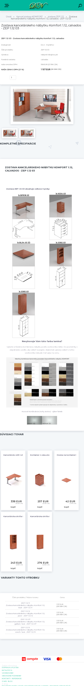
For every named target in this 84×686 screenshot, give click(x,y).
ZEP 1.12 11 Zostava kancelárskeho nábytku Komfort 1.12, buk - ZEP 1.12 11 (25, 605)
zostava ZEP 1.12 (56, 16)
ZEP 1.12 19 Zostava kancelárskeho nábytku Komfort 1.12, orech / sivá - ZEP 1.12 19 (25, 629)
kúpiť (4, 78)
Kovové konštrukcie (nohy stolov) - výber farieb (42, 411)
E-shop (7, 5)
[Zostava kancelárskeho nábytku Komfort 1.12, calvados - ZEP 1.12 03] (42, 87)
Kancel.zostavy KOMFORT (29, 16)
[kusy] (13, 77)
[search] (80, 6)
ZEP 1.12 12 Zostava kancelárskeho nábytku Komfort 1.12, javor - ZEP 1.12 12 (25, 613)
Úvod (8, 16)
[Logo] (38, 5)
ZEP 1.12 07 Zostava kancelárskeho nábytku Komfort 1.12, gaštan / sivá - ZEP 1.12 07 (25, 621)
